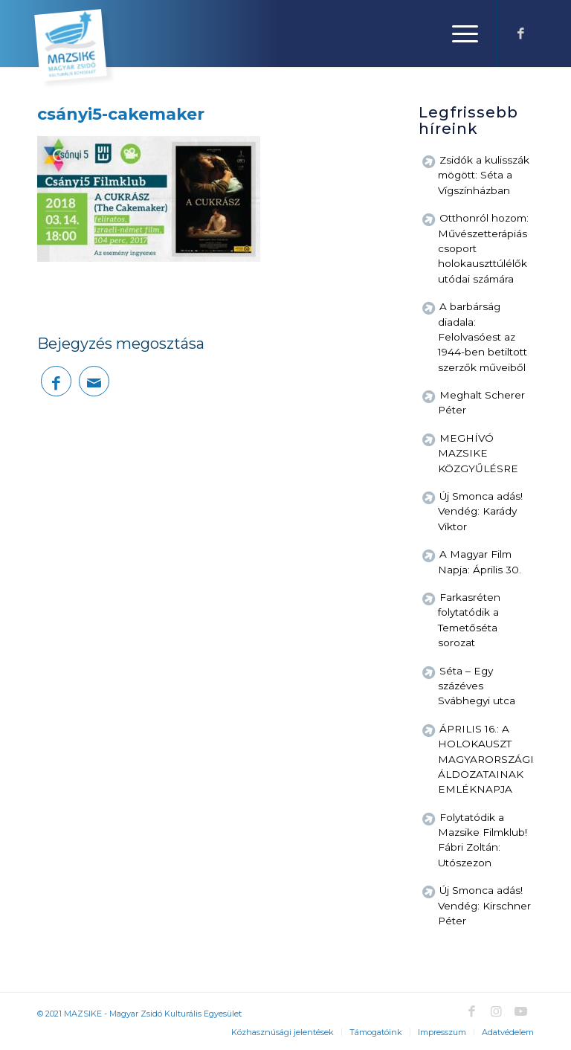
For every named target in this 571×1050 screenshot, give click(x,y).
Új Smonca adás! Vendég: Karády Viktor (480, 511)
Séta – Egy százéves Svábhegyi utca (476, 686)
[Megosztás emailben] (94, 381)
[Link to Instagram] (496, 1011)
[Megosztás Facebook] (56, 381)
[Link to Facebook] (520, 33)
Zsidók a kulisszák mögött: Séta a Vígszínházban (483, 175)
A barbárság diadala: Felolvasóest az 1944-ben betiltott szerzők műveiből (482, 336)
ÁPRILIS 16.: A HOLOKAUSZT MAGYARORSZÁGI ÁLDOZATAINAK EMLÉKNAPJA (486, 759)
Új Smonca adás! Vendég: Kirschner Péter (484, 905)
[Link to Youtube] (520, 1011)
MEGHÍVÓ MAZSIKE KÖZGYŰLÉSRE (478, 453)
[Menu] (457, 33)
